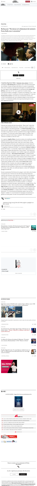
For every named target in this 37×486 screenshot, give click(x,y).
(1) (35, 231)
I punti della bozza (5, 331)
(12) (4, 209)
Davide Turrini (4, 231)
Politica (3, 24)
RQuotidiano (4, 33)
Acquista (18, 273)
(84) (35, 345)
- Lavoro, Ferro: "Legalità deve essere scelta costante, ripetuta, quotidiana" (13, 422)
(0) (35, 324)
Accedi (14, 474)
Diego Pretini (4, 345)
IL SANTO (4, 269)
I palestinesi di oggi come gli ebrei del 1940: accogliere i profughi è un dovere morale (18, 203)
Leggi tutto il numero (18, 409)
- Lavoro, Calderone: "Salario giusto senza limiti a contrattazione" (12, 429)
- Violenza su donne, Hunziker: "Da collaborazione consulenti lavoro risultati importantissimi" (15, 420)
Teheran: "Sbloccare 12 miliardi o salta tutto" (19, 330)
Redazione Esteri (4, 324)
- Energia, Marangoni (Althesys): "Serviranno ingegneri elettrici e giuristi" (13, 424)
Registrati (23, 474)
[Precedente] (31, 214)
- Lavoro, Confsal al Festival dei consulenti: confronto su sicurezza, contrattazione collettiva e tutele (16, 418)
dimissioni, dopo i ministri (22, 83)
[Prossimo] (34, 214)
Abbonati (28, 1)
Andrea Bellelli (7, 206)
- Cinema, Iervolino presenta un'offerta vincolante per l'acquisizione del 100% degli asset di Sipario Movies (17, 427)
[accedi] (33, 2)
